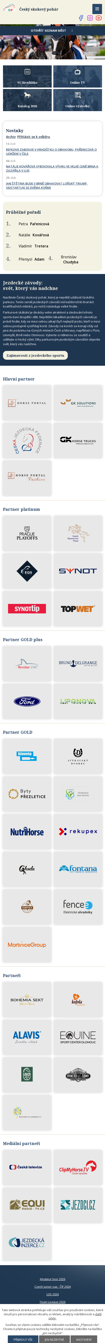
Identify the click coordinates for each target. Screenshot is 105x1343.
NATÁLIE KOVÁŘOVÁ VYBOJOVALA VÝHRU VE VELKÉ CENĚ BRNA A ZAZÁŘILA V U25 (52, 168)
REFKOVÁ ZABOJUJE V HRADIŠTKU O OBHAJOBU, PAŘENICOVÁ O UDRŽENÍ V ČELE (51, 151)
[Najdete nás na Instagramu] (90, 18)
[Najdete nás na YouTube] (99, 18)
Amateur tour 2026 (52, 1279)
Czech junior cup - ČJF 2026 (52, 1287)
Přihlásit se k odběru (33, 136)
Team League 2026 (52, 1302)
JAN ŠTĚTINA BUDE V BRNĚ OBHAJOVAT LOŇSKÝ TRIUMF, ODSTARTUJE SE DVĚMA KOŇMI (47, 185)
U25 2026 (52, 1294)
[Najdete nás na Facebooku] (81, 18)
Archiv (11, 136)
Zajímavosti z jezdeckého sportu (35, 355)
